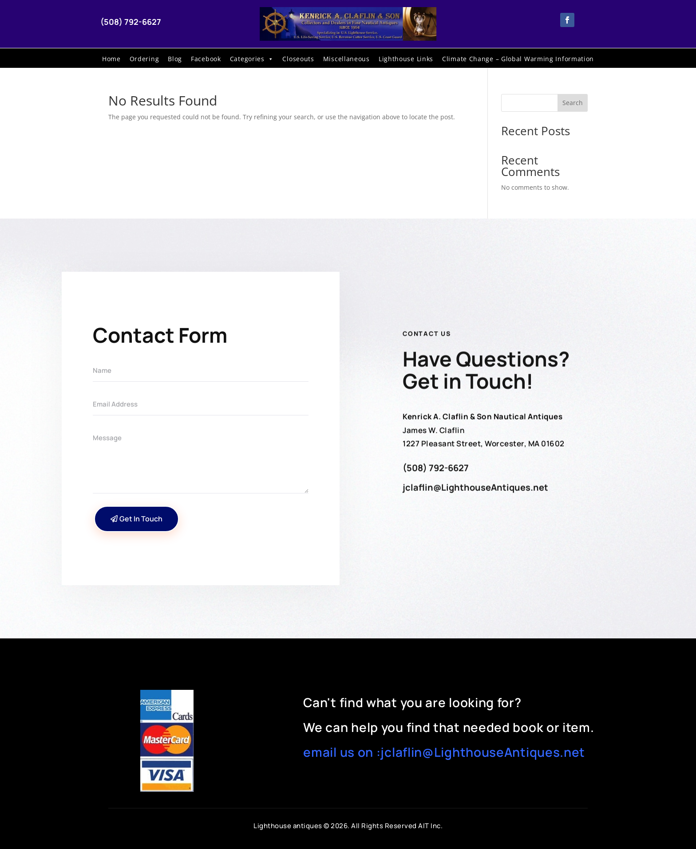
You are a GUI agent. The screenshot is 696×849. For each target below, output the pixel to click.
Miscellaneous (346, 59)
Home (111, 59)
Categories (252, 59)
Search (572, 102)
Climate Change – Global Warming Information (518, 59)
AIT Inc (429, 825)
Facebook (206, 59)
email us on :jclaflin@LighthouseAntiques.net (444, 751)
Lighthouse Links (406, 59)
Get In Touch (140, 519)
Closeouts (298, 59)
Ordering (144, 59)
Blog (175, 59)
